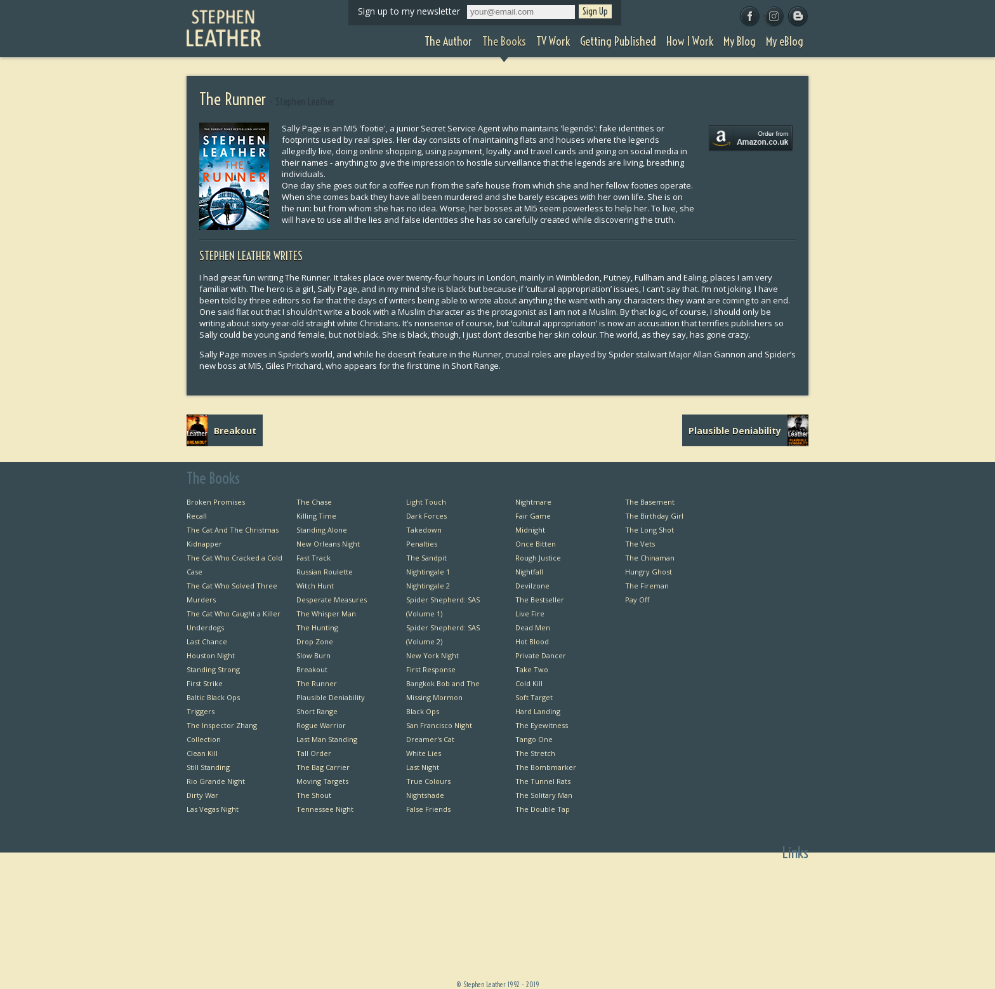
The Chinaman (650, 557)
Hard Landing (537, 711)
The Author (688, 890)
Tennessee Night (324, 809)
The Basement (650, 502)
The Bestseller (539, 599)
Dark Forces (426, 516)
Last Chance (207, 641)
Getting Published (677, 932)
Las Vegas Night (213, 809)
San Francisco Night (439, 725)
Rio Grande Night (216, 781)
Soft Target (534, 697)
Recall (197, 516)
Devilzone (532, 585)
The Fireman (647, 585)
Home (697, 876)
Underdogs (205, 627)
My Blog (694, 960)
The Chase (314, 502)
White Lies (423, 753)
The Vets (640, 543)
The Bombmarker (545, 767)
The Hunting (317, 627)
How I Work (688, 946)
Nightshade (425, 795)
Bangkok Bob (786, 890)
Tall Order (313, 753)
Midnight (530, 529)
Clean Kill (202, 753)
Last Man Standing (326, 739)
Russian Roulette (324, 571)
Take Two (531, 669)
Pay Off (637, 599)
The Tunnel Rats (542, 781)
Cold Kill (529, 683)
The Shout (313, 795)
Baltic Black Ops (213, 697)
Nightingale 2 (428, 585)
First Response (431, 669)
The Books (690, 904)
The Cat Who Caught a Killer (233, 613)
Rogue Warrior (321, 725)
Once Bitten (535, 543)
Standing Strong (213, 669)
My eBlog (692, 974)
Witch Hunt (315, 585)
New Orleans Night (328, 543)
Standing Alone (321, 529)
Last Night (422, 767)
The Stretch (535, 753)
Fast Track (313, 557)
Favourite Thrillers (777, 932)
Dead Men (532, 627)
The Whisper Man (326, 613)
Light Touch (426, 502)
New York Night (432, 655)
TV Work (693, 918)
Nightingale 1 (428, 571)
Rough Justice (538, 557)
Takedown (424, 529)
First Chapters (784, 876)
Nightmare (533, 502)
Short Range (317, 711)
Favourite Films (782, 946)
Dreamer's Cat (430, 739)
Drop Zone (314, 641)
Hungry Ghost (648, 571)
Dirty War (202, 795)
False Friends (428, 809)
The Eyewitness (541, 725)
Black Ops (422, 711)
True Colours (428, 781)
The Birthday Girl (654, 516)
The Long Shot (649, 529)
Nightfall (529, 571)
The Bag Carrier (323, 767)
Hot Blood (532, 641)
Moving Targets (322, 781)
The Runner (316, 683)
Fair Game (533, 516)
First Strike (205, 683)
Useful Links (788, 918)
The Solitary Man (543, 795)
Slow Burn (313, 655)
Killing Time (316, 516)
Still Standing (208, 767)
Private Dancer (540, 655)
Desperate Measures (331, 599)
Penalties (421, 543)
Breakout (311, 669)
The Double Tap (542, 809)
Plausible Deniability (330, 697)
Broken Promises (216, 502)
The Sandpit (426, 557)
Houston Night (211, 655)
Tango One (534, 739)
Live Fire (529, 613)
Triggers (200, 711)
